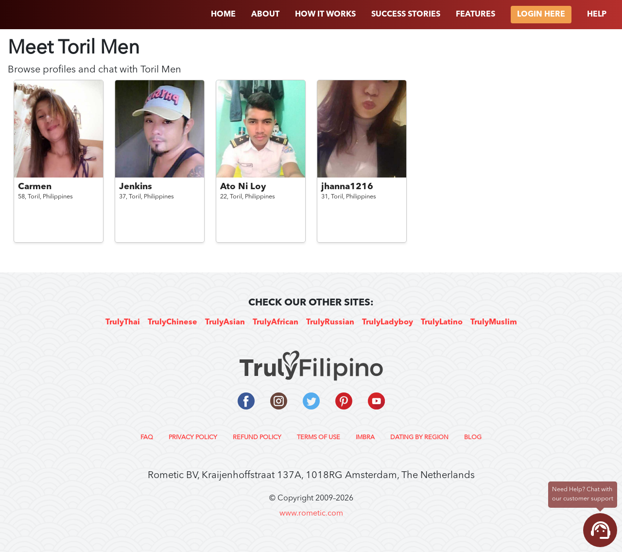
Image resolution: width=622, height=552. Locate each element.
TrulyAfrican (275, 322)
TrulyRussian (330, 322)
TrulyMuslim (493, 322)
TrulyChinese (172, 322)
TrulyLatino (442, 322)
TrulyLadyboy (387, 322)
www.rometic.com (311, 513)
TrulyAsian (225, 322)
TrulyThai (122, 322)
